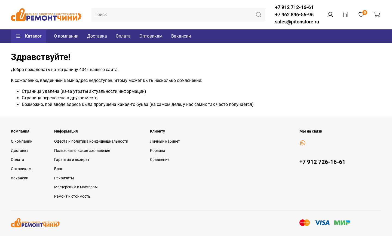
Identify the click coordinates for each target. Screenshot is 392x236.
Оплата (123, 36)
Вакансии (181, 36)
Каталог (29, 36)
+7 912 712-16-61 (294, 7)
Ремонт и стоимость (72, 196)
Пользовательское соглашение (82, 150)
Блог (58, 169)
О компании (66, 36)
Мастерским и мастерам (75, 187)
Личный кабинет (165, 141)
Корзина (157, 150)
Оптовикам (151, 36)
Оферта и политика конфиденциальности (91, 141)
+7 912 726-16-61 (322, 162)
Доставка (97, 36)
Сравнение (159, 159)
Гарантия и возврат (72, 159)
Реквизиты (64, 178)
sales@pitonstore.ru (297, 21)
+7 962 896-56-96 (294, 14)
